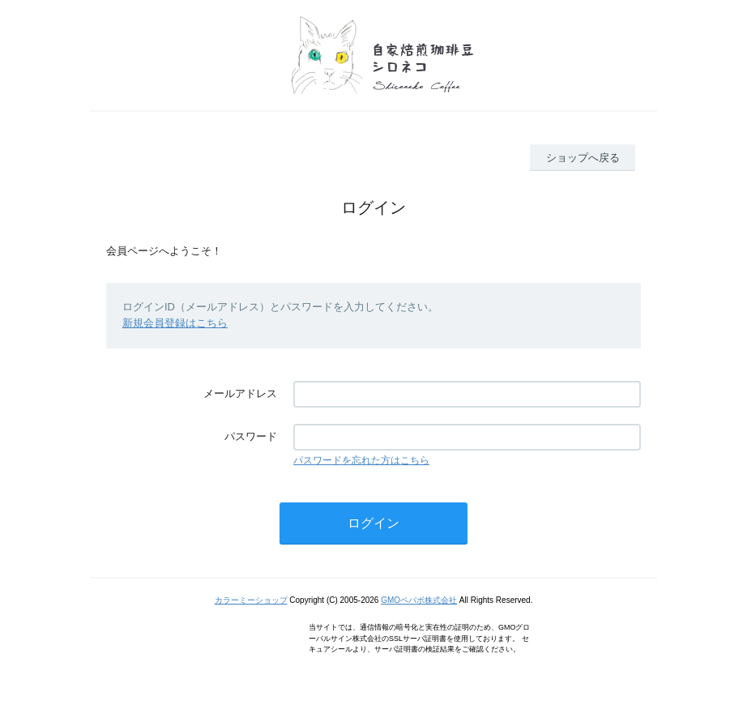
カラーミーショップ (251, 600)
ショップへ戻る (583, 158)
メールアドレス (240, 393)
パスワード (250, 436)
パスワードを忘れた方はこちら (361, 460)
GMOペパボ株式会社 (419, 600)
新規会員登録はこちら (175, 323)
